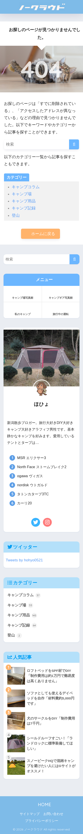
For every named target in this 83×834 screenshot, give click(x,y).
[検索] (74, 144)
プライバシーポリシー (41, 821)
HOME (41, 804)
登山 (16, 215)
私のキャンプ (22, 310)
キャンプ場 (22, 194)
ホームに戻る (40, 234)
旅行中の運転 (61, 310)
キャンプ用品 (24, 201)
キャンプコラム (26, 187)
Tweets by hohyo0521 (24, 560)
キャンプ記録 (24, 208)
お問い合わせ (53, 814)
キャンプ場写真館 (22, 293)
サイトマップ (30, 814)
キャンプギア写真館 (61, 293)
